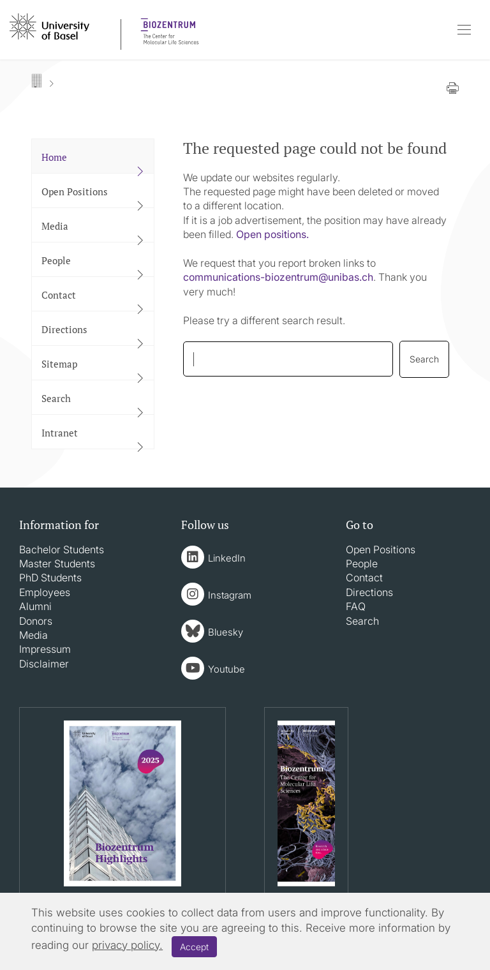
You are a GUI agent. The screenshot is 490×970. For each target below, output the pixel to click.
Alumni (35, 606)
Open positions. (272, 234)
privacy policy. (127, 945)
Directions (369, 592)
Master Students (57, 563)
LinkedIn (227, 558)
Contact (364, 577)
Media (33, 635)
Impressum (45, 649)
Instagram (229, 595)
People (362, 563)
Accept (194, 946)
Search (362, 621)
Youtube (226, 669)
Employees (44, 592)
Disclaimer (44, 663)
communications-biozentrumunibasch (278, 277)
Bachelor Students (61, 549)
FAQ (356, 606)
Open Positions (380, 549)
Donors (35, 621)
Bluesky (225, 632)
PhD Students (50, 577)
